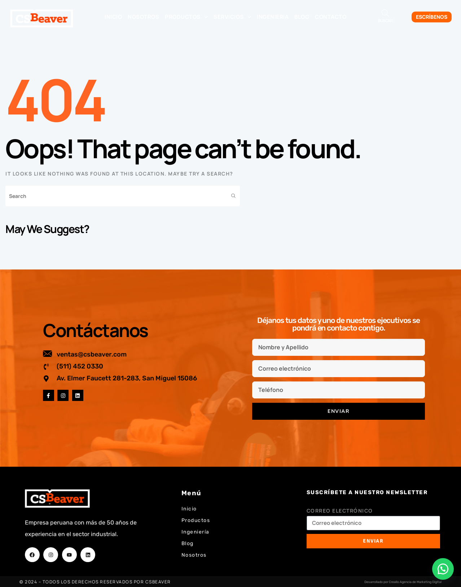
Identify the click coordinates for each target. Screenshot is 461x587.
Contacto (330, 17)
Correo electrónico (340, 510)
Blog (301, 17)
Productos (186, 17)
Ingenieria (273, 17)
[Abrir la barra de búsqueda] (385, 12)
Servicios (232, 17)
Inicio (113, 17)
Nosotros (143, 17)
